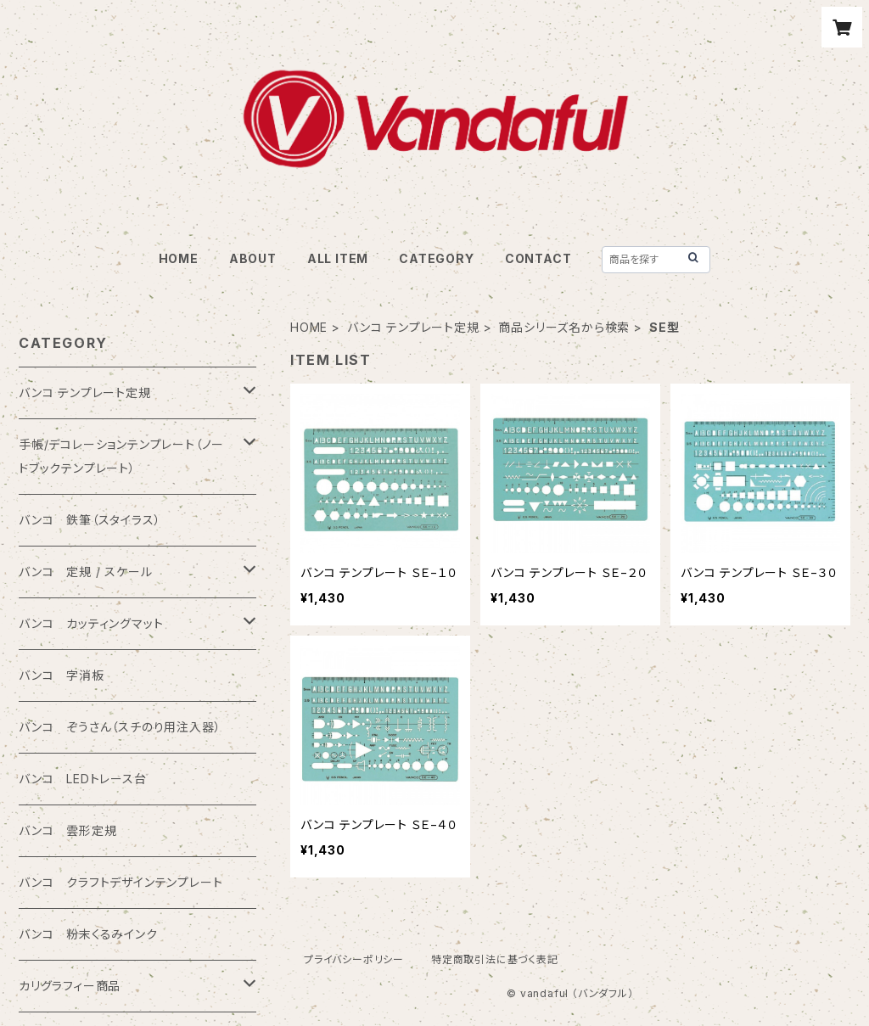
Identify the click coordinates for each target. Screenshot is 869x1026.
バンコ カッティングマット (91, 623)
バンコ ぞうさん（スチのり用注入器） (120, 727)
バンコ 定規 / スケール (85, 571)
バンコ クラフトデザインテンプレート (120, 882)
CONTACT (538, 258)
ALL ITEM (337, 258)
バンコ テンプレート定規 (413, 327)
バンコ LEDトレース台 (83, 778)
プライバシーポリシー (354, 959)
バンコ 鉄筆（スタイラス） (89, 520)
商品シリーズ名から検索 (564, 327)
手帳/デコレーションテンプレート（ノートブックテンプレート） (121, 456)
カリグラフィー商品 (70, 985)
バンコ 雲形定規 (67, 830)
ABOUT (253, 258)
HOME (179, 258)
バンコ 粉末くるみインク (88, 934)
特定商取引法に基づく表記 (494, 959)
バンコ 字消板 (61, 675)
